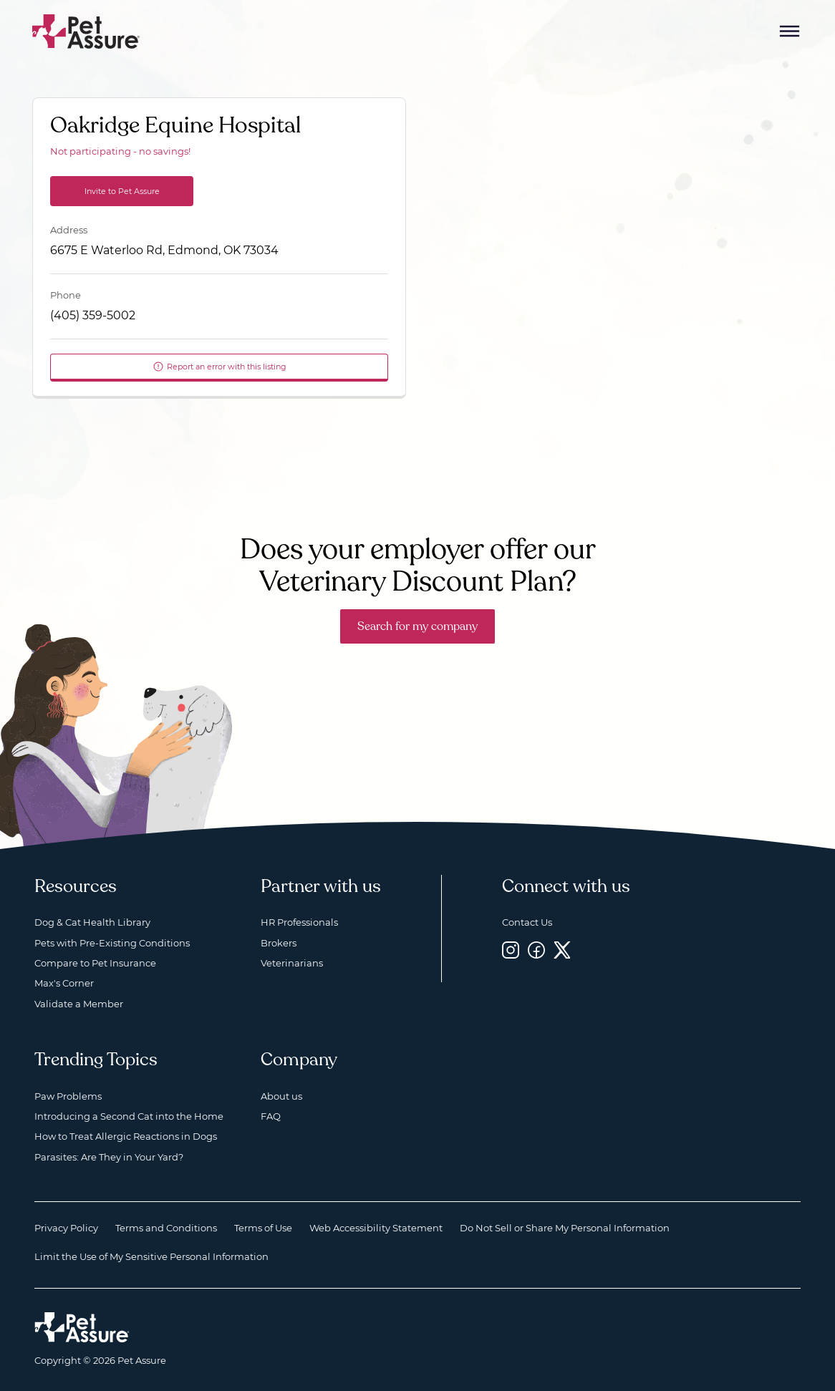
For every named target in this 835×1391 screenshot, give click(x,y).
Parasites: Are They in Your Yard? (108, 1157)
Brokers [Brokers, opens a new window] (278, 943)
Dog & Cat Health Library (92, 922)
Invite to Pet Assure (122, 191)
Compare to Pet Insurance (95, 963)
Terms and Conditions (166, 1228)
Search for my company (417, 626)
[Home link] (82, 1327)
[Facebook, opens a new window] (536, 950)
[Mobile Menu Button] (790, 31)
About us (281, 1096)
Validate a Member (78, 1003)
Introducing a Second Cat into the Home (128, 1116)
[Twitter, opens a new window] (562, 950)
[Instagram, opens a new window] (510, 950)
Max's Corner (64, 983)
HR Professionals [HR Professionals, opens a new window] (299, 922)
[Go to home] (86, 30)
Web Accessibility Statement (376, 1228)
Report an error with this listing (219, 366)
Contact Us (527, 922)
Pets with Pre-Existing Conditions (112, 943)
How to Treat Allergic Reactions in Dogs (125, 1136)
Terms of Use (263, 1228)
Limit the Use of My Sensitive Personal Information (151, 1256)
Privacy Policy (66, 1228)
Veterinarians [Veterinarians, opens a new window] (292, 963)
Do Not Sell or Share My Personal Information (565, 1228)
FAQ (271, 1116)
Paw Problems (68, 1096)
